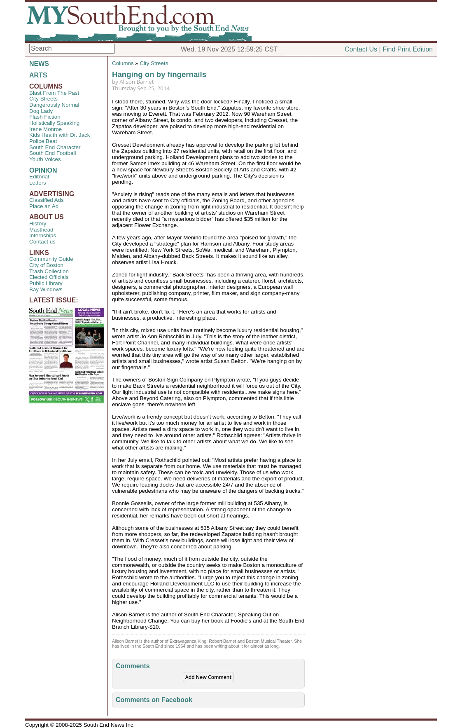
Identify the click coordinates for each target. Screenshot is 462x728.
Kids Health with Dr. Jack (59, 135)
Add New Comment (208, 677)
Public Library (46, 283)
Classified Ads (46, 200)
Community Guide (51, 259)
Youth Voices (45, 159)
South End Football (52, 153)
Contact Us (361, 49)
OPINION (43, 170)
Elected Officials (48, 277)
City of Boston (46, 265)
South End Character (54, 147)
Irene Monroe (45, 129)
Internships (42, 235)
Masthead (41, 230)
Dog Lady (41, 111)
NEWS (39, 63)
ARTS (38, 75)
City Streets (43, 99)
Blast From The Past (54, 93)
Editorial (39, 176)
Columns (123, 63)
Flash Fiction (45, 117)
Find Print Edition (408, 49)
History (37, 223)
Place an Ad (43, 206)
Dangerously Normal (54, 105)
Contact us (42, 242)
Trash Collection (49, 271)
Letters (37, 183)
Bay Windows (46, 289)
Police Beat (43, 141)
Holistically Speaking (54, 123)
